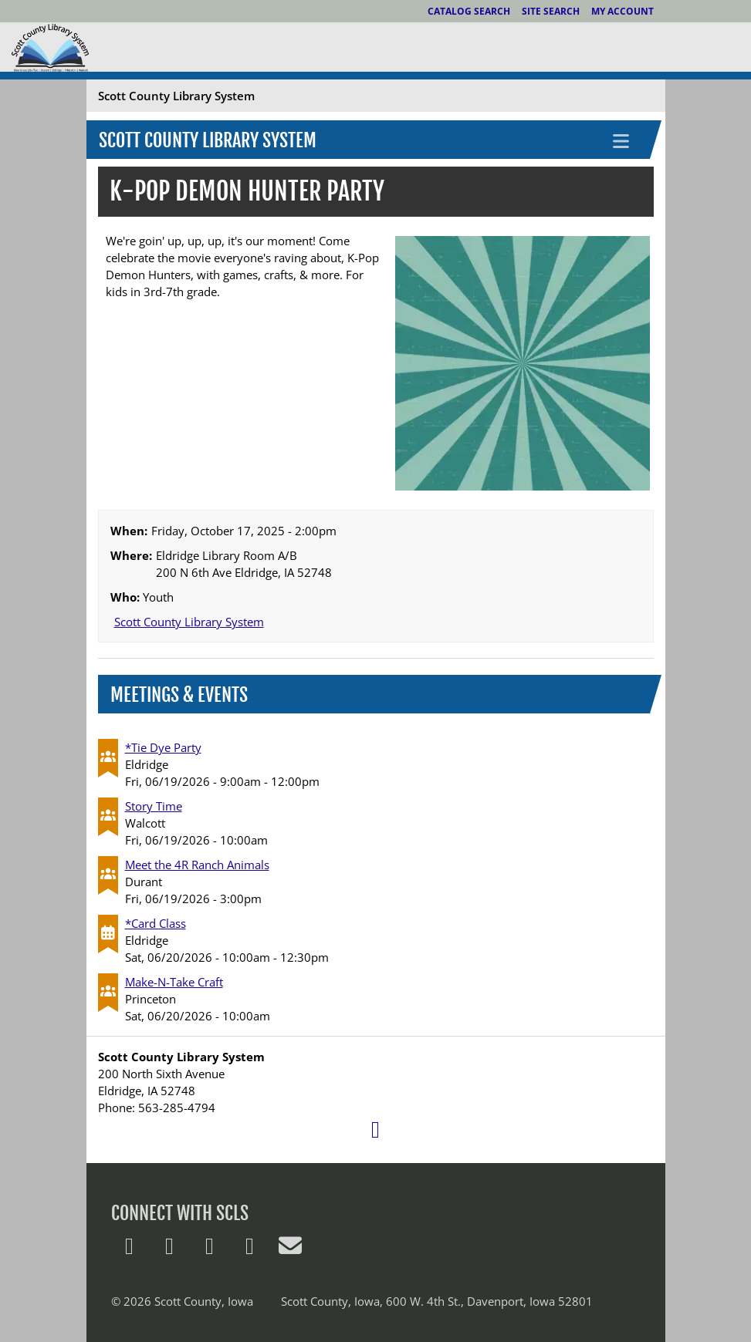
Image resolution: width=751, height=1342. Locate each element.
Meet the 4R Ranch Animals (197, 864)
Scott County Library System (207, 140)
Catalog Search (469, 11)
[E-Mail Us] (290, 1249)
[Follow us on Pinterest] (210, 1249)
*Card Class (155, 923)
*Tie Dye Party (163, 747)
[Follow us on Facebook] (169, 1249)
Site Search (551, 11)
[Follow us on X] (129, 1249)
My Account (622, 11)
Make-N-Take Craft (174, 982)
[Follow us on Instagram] (250, 1249)
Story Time (153, 806)
